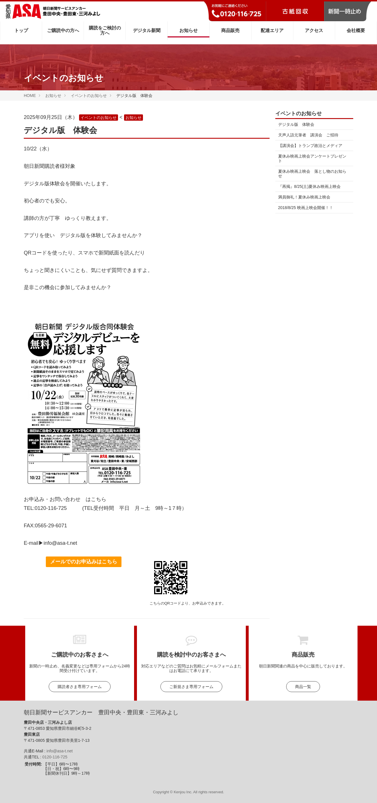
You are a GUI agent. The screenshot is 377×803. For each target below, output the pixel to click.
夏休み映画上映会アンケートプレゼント (312, 158)
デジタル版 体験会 (296, 124)
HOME (30, 95)
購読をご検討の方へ (105, 30)
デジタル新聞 (146, 30)
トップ (21, 30)
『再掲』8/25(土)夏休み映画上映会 (309, 186)
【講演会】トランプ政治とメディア (310, 145)
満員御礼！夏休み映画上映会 (304, 197)
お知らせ (188, 30)
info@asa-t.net (59, 751)
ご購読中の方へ (63, 30)
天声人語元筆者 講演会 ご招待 (308, 135)
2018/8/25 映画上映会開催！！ (305, 207)
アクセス (314, 30)
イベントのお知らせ (89, 95)
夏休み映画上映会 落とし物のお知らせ (312, 173)
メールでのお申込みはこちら (83, 562)
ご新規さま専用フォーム (191, 686)
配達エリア (272, 30)
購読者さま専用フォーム (80, 686)
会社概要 (356, 30)
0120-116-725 (54, 757)
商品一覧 (303, 686)
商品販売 (230, 30)
